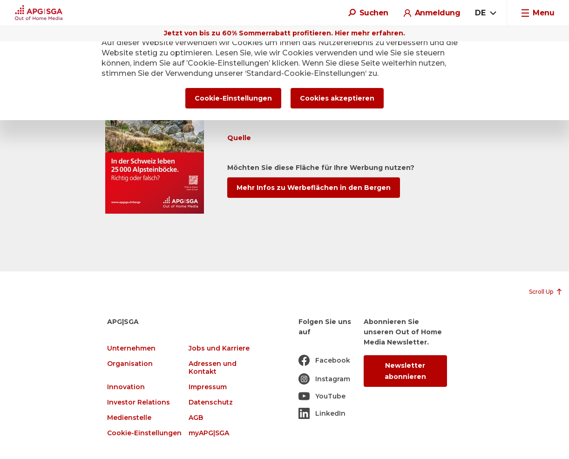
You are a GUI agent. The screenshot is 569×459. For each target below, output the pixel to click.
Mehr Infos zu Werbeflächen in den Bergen (314, 187)
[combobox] (485, 13)
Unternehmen (131, 348)
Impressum (208, 387)
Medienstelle (129, 418)
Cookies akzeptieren (337, 98)
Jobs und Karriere (219, 348)
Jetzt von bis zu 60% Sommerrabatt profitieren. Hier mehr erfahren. (284, 33)
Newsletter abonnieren (405, 371)
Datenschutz (211, 402)
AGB (196, 418)
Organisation (130, 364)
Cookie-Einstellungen (144, 433)
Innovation (126, 387)
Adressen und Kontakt (213, 368)
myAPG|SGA (209, 433)
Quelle (239, 138)
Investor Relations (138, 402)
